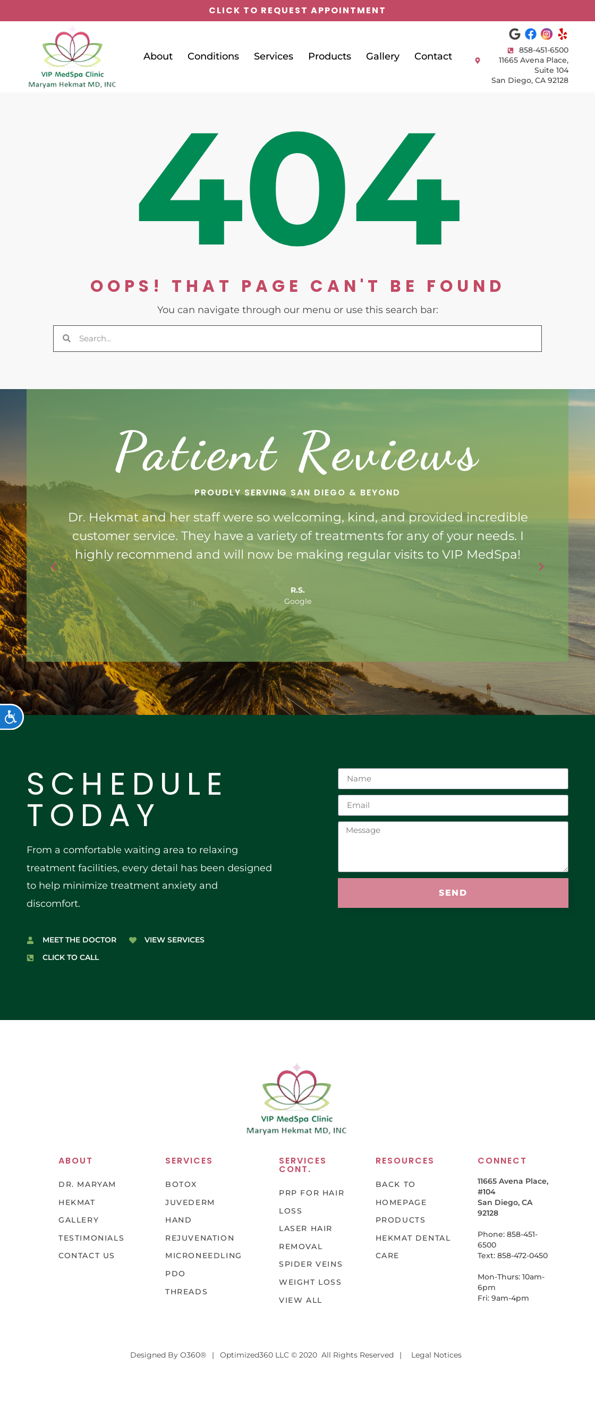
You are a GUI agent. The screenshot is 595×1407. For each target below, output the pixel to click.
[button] (53, 566)
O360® (193, 1355)
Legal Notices (436, 1355)
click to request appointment (297, 10)
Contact (433, 56)
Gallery (383, 56)
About (158, 56)
